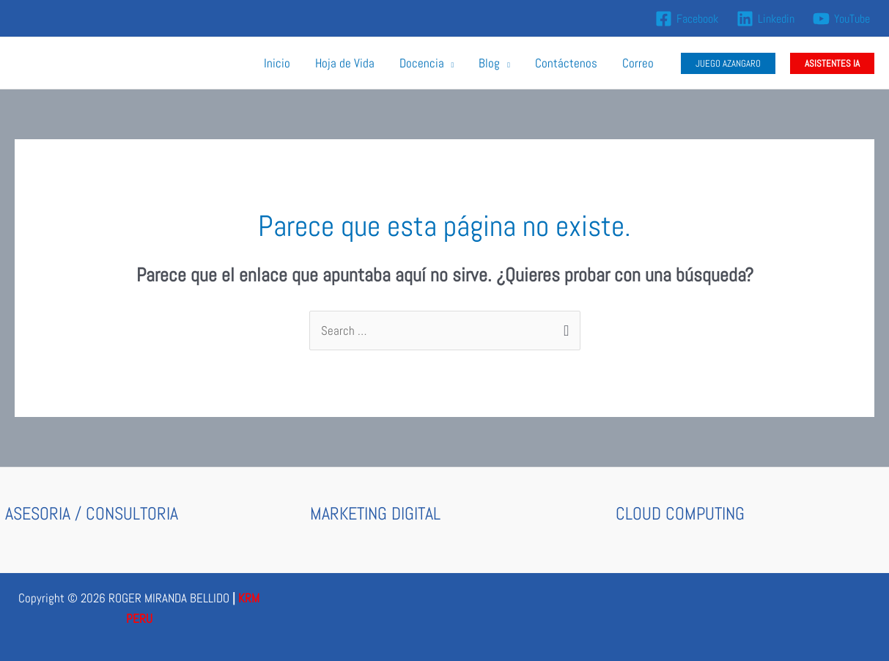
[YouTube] (841, 18)
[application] (449, 63)
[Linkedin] (765, 18)
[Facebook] (687, 18)
